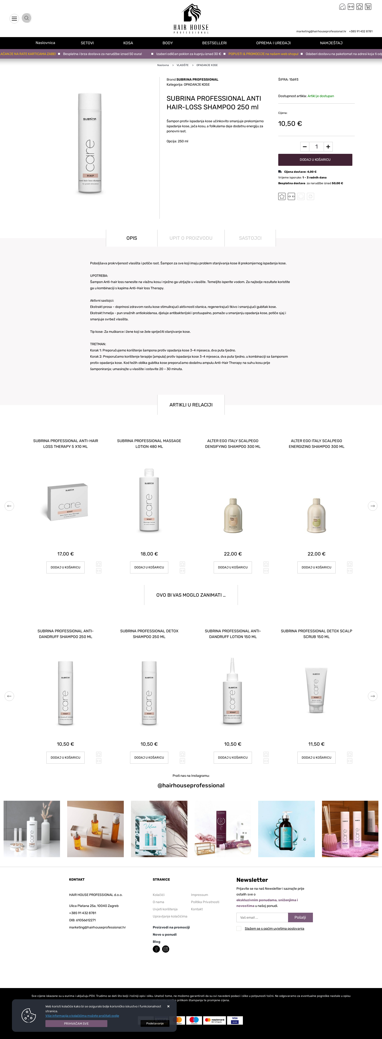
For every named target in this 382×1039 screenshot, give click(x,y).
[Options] (155, 1023)
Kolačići (158, 886)
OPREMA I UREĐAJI (275, 42)
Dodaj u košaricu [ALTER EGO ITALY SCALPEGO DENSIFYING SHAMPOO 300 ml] (233, 563)
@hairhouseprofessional (191, 776)
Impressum (199, 886)
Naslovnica (48, 42)
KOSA (133, 42)
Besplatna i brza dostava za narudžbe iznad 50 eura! (104, 54)
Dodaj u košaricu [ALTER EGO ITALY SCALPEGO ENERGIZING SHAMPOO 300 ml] (316, 563)
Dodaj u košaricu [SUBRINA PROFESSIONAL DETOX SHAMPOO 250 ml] (149, 749)
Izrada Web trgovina (85, 1036)
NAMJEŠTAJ (333, 42)
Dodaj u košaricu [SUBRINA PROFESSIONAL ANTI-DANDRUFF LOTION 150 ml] (233, 749)
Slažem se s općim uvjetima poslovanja (274, 920)
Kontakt (197, 901)
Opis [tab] (131, 238)
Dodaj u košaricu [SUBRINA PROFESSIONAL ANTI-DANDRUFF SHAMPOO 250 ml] (65, 749)
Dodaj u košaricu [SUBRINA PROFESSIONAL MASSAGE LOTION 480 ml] (149, 563)
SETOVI (92, 42)
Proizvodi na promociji (171, 919)
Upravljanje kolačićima (170, 908)
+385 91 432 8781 (360, 31)
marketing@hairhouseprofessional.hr (321, 31)
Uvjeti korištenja (165, 901)
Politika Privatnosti (205, 893)
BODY (171, 42)
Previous (9, 504)
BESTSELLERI (217, 42)
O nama (158, 893)
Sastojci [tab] (250, 238)
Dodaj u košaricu (315, 160)
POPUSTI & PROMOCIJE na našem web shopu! (265, 54)
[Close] (76, 1023)
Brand (192, 80)
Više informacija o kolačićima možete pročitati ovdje (82, 1015)
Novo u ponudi (165, 926)
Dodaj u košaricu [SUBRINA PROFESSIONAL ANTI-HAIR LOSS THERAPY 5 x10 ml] (65, 563)
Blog (156, 933)
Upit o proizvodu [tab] (191, 238)
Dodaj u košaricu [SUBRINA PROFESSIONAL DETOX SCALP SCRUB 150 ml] (316, 749)
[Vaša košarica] (368, 7)
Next (372, 504)
